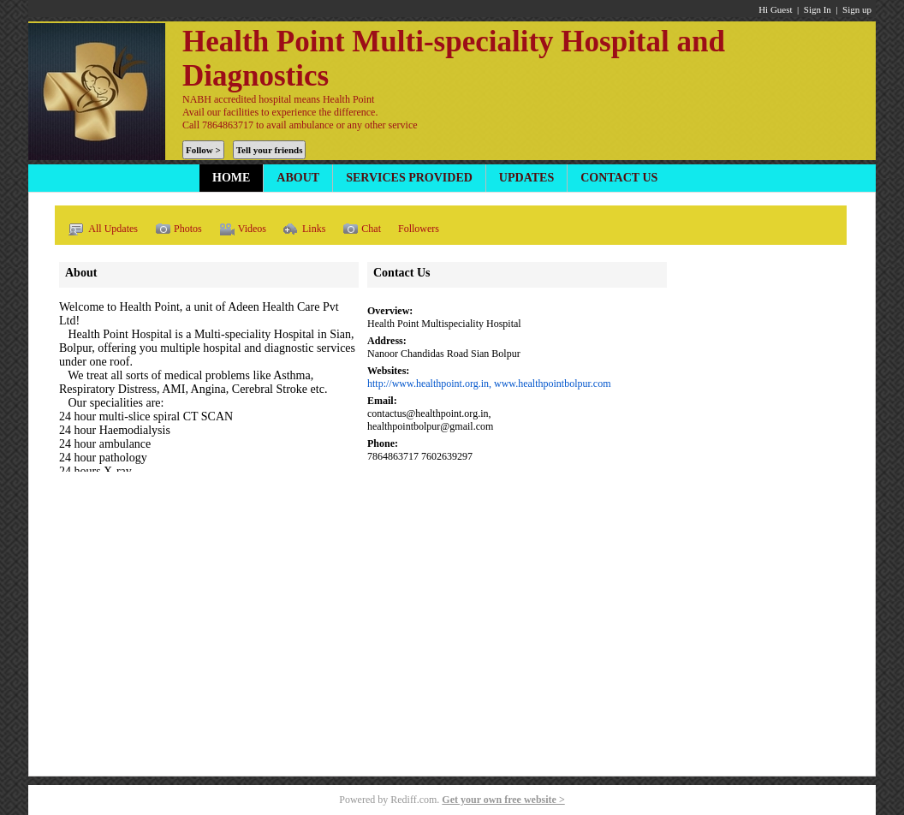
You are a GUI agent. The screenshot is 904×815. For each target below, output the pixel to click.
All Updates (103, 229)
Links (304, 229)
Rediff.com (413, 800)
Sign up (856, 9)
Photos (178, 229)
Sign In (817, 9)
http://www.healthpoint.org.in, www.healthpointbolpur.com (489, 384)
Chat (361, 229)
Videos (242, 229)
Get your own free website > (503, 800)
